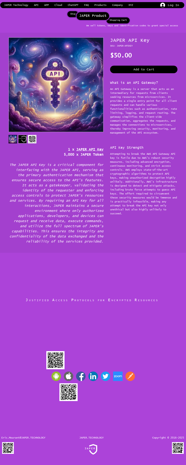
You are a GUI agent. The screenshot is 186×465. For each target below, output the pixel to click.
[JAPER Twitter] (105, 376)
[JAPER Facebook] (81, 376)
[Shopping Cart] (118, 20)
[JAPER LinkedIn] (93, 376)
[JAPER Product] (93, 16)
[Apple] (68, 376)
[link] (182, 5)
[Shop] (73, 14)
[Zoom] (118, 376)
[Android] (56, 376)
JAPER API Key (89, 149)
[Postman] (130, 376)
